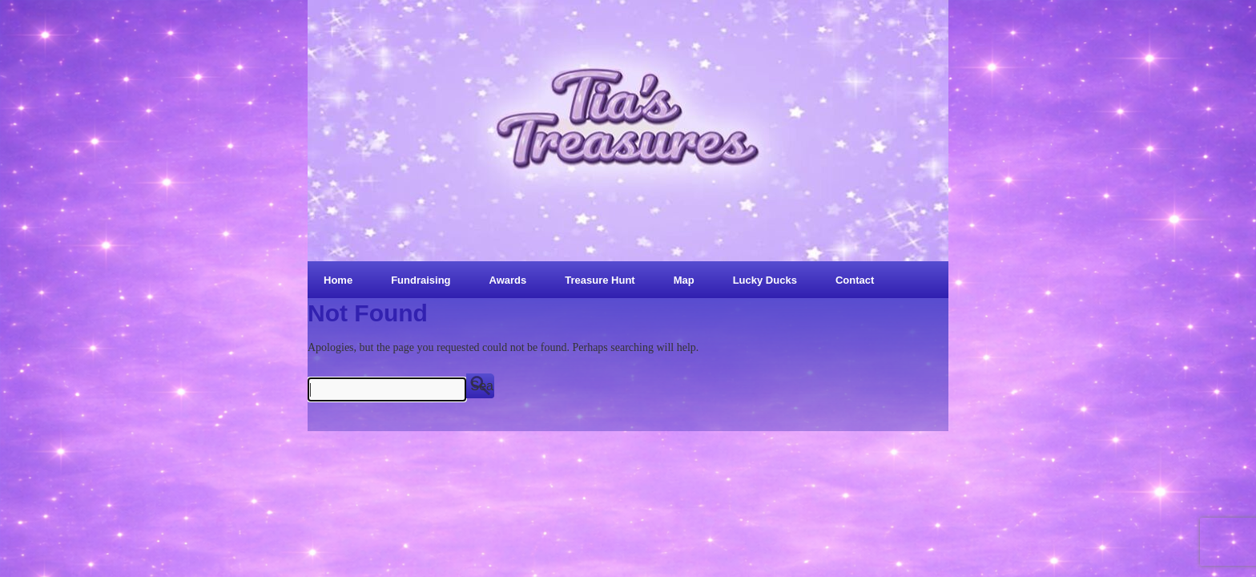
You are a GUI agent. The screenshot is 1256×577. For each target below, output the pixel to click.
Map (684, 280)
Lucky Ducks (765, 280)
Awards (508, 280)
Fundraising (420, 280)
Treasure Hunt (599, 280)
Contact (854, 280)
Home (338, 280)
